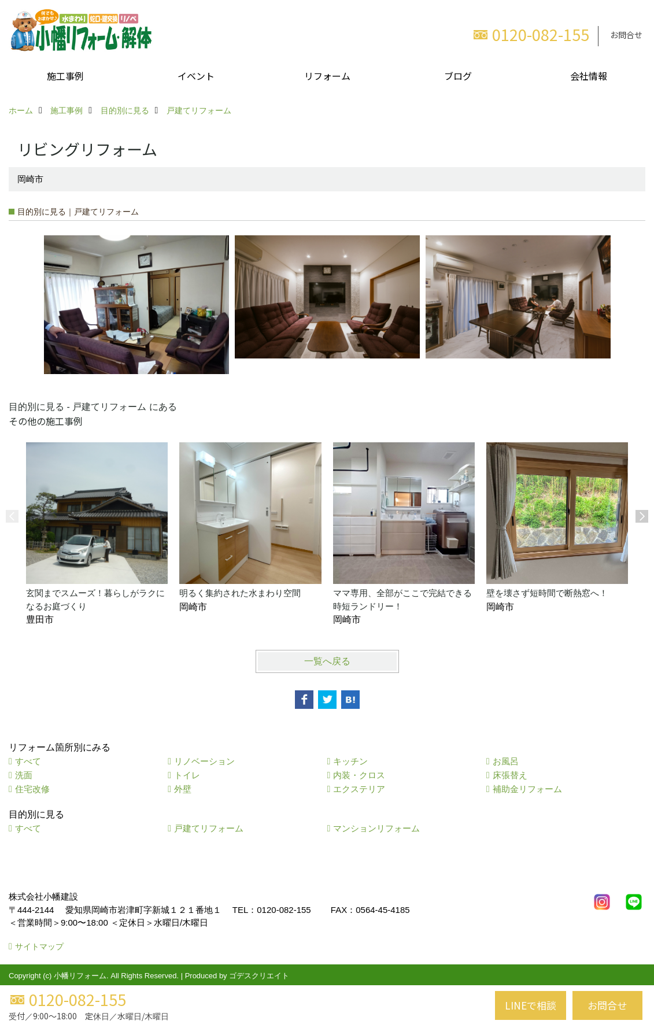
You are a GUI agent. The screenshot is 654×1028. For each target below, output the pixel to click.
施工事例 (65, 76)
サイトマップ (39, 946)
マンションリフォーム (376, 828)
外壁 (182, 789)
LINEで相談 (530, 1005)
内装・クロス (359, 775)
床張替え (510, 775)
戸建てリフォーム (208, 828)
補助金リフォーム (527, 789)
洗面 (23, 775)
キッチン (350, 761)
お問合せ (626, 34)
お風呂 (506, 761)
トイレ (187, 775)
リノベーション (204, 761)
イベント (196, 76)
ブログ (458, 76)
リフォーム (327, 76)
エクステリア (359, 789)
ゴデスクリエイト (259, 975)
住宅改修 (32, 789)
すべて (28, 761)
